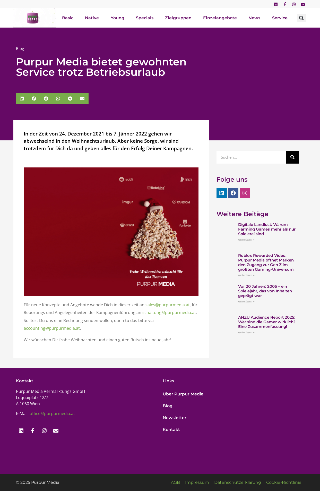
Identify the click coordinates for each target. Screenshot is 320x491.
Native (92, 17)
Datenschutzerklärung (237, 482)
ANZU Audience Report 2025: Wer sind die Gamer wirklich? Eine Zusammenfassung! (267, 322)
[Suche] (292, 157)
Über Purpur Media (183, 394)
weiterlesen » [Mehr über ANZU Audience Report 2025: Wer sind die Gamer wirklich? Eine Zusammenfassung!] (246, 332)
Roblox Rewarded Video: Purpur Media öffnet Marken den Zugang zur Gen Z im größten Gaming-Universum (266, 262)
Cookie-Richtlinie (283, 482)
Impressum (197, 482)
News (254, 17)
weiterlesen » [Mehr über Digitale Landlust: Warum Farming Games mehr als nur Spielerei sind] (246, 239)
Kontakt (171, 429)
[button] (301, 18)
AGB (175, 482)
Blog (167, 405)
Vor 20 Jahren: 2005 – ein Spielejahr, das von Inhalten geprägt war (265, 291)
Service (280, 17)
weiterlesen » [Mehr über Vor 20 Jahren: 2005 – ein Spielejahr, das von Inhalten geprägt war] (246, 301)
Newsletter (174, 417)
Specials (144, 17)
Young (117, 17)
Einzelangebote (220, 17)
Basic (67, 17)
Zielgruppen (178, 17)
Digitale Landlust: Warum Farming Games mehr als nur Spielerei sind (267, 229)
